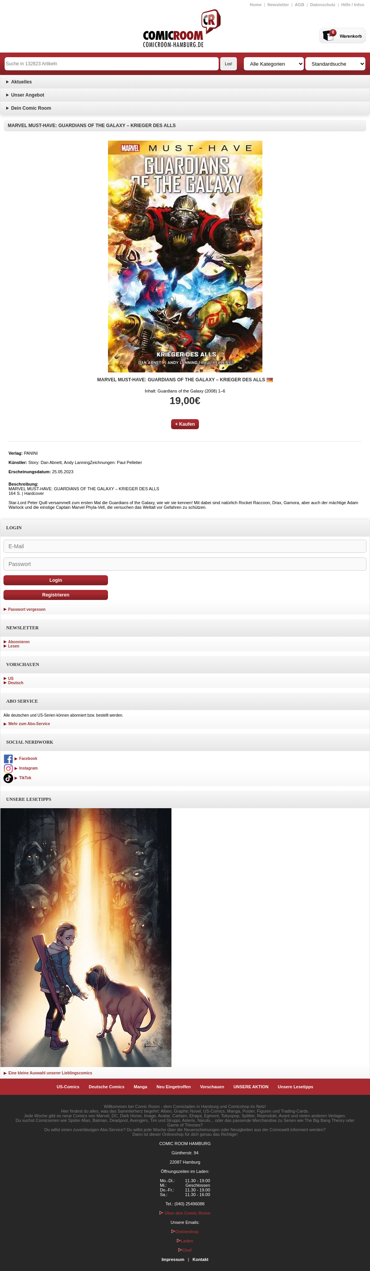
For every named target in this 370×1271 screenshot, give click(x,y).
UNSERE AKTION (251, 1086)
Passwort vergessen (27, 609)
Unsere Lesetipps (295, 1086)
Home (256, 4)
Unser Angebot (28, 95)
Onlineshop (185, 1231)
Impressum (173, 1259)
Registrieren (55, 595)
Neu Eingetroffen (173, 1086)
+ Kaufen (185, 424)
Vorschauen (212, 1086)
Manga (140, 1086)
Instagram (20, 768)
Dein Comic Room (31, 108)
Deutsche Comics (106, 1086)
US (11, 678)
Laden (185, 1241)
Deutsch (15, 683)
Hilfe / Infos (352, 4)
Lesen (13, 646)
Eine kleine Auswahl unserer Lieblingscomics (47, 1073)
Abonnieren (19, 642)
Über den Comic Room (185, 1213)
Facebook (20, 758)
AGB (299, 4)
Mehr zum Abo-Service (26, 724)
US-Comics (68, 1086)
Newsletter (278, 4)
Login (56, 580)
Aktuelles (21, 82)
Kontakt (200, 1259)
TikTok (17, 778)
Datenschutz (322, 4)
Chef (185, 1250)
